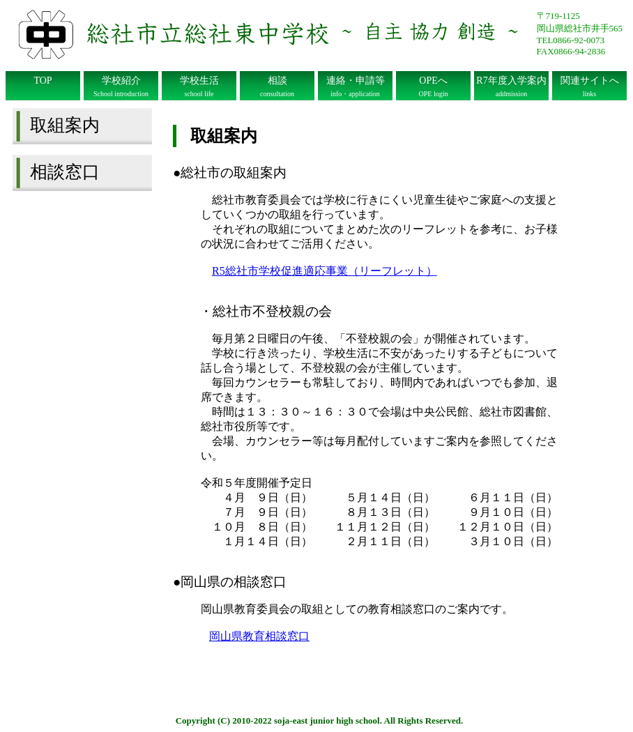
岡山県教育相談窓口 (259, 636)
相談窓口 (65, 171)
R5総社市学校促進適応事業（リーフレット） (324, 271)
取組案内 (65, 125)
